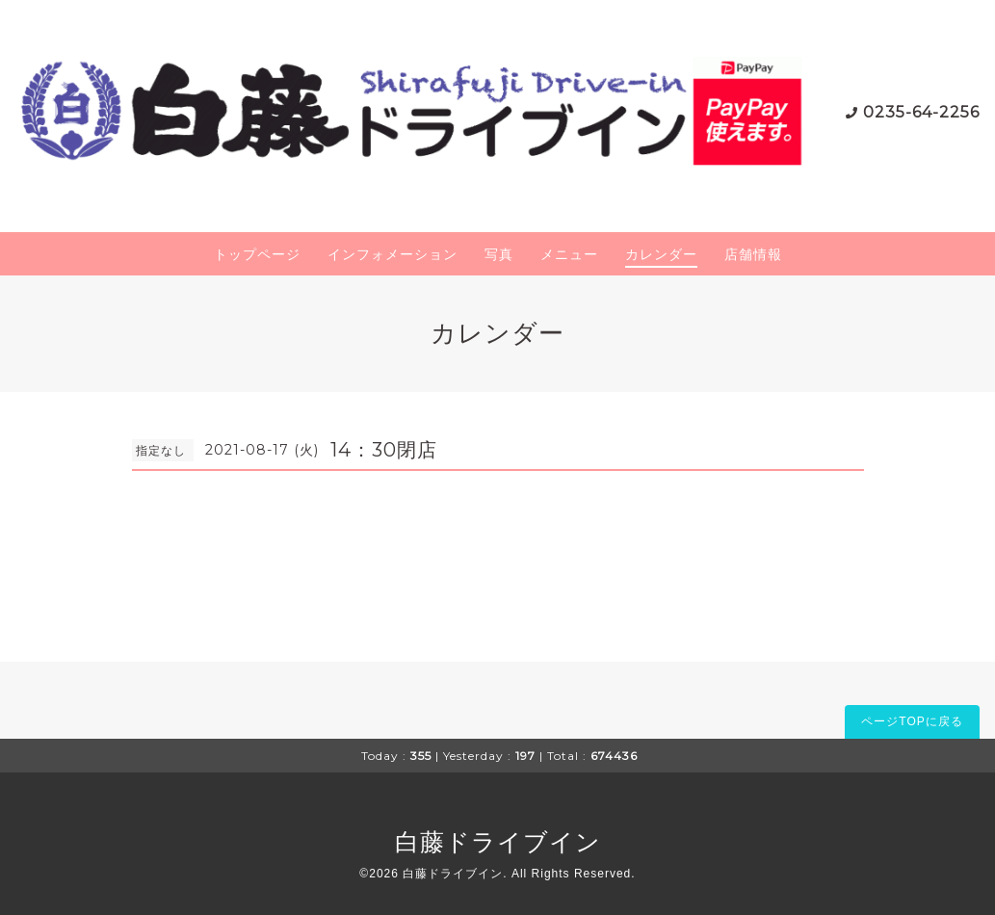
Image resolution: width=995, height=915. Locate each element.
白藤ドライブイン (498, 841)
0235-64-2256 (921, 112)
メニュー (569, 254)
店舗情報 (753, 254)
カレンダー (661, 254)
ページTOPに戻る (911, 721)
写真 (498, 254)
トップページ (257, 254)
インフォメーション (392, 254)
